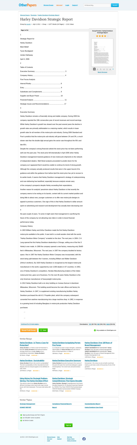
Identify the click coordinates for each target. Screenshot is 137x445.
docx (108, 324)
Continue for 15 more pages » (30, 324)
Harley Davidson (91, 360)
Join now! (59, 5)
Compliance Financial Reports (62, 404)
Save (43, 330)
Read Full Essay (29, 330)
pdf (98, 324)
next (113, 69)
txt (90, 324)
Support (75, 5)
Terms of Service (71, 441)
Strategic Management (27, 404)
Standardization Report (92, 404)
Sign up (68, 425)
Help (58, 437)
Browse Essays (48, 5)
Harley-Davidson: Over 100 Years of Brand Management (98, 344)
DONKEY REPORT (25, 407)
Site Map (69, 437)
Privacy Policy (70, 439)
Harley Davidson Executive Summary (66, 360)
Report (54, 407)
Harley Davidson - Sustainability (32, 360)
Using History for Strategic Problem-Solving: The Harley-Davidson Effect (34, 379)
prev (91, 69)
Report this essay (102, 72)
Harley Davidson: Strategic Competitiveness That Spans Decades (67, 379)
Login (67, 5)
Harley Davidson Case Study (94, 407)
